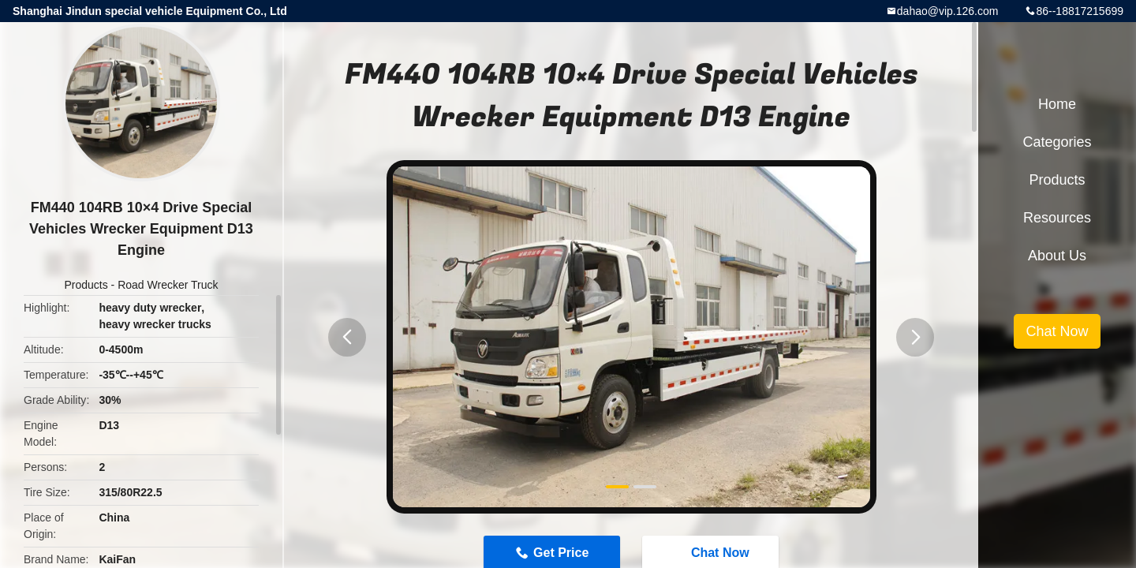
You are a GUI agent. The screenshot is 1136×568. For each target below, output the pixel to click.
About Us (1057, 255)
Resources (1057, 218)
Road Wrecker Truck (168, 284)
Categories (1056, 142)
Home (1057, 104)
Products (85, 284)
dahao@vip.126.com (948, 11)
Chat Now (1057, 331)
